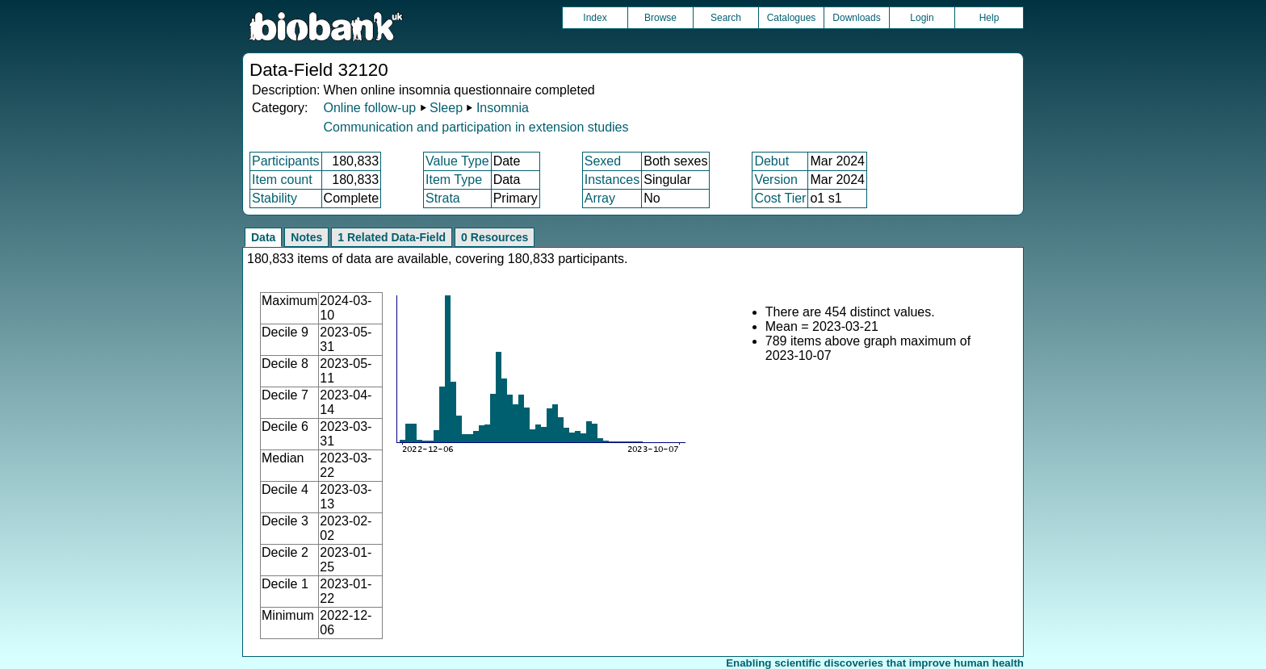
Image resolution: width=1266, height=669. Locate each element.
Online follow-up (369, 108)
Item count (282, 179)
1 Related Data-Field (391, 237)
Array (600, 198)
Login (921, 17)
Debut (771, 161)
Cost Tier (780, 198)
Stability (274, 198)
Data (263, 237)
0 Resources (494, 237)
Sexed (603, 161)
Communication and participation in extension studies (475, 127)
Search (726, 17)
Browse (660, 17)
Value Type (457, 161)
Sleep (446, 108)
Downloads (856, 17)
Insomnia (502, 108)
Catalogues (791, 17)
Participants (286, 161)
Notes (306, 237)
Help (989, 17)
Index (594, 17)
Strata (442, 198)
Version (775, 179)
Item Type (453, 179)
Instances (612, 179)
